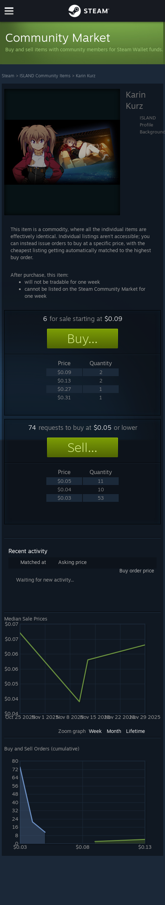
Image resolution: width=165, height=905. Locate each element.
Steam (8, 75)
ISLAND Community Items (45, 75)
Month (114, 731)
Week (95, 731)
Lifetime (135, 731)
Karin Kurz (85, 75)
